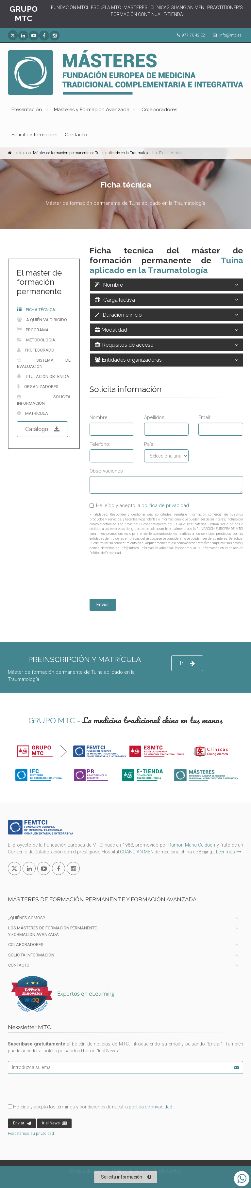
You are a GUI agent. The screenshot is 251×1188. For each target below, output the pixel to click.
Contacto (76, 135)
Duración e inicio (118, 315)
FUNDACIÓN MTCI (69, 7)
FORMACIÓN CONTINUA (135, 14)
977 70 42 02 (193, 35)
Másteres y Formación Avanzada (91, 110)
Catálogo (42, 429)
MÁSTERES (135, 7)
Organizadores (38, 386)
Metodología (36, 340)
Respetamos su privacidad (31, 1133)
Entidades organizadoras (128, 360)
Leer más (228, 851)
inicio (23, 153)
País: (149, 444)
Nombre (109, 285)
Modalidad (111, 330)
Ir (187, 663)
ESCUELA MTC (106, 7)
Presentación (26, 110)
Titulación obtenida (43, 376)
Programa (33, 329)
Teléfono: (100, 444)
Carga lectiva (115, 300)
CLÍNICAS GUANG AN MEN (177, 7)
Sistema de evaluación (44, 363)
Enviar (102, 604)
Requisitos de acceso (124, 345)
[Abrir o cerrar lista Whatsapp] (241, 1178)
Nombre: (99, 417)
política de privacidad (165, 505)
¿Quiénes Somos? (26, 917)
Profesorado (35, 350)
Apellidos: (154, 417)
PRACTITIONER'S (225, 7)
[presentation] (139, 578)
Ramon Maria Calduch (191, 845)
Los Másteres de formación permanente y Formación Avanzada (52, 931)
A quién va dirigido (42, 319)
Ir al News (54, 1123)
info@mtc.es (230, 35)
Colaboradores (159, 110)
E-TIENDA (173, 14)
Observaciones (106, 471)
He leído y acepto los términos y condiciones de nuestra (90, 1106)
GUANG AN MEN (137, 851)
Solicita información (34, 135)
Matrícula (32, 413)
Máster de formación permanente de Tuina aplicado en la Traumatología (94, 153)
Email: (204, 417)
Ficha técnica (36, 309)
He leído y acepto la (139, 505)
